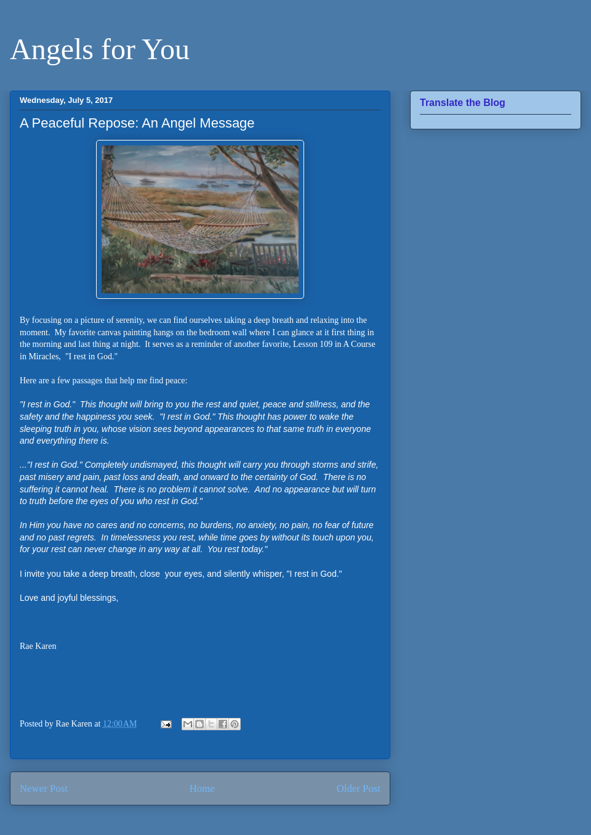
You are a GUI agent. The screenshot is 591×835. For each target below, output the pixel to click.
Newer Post (44, 788)
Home (202, 788)
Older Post (358, 788)
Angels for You (100, 49)
